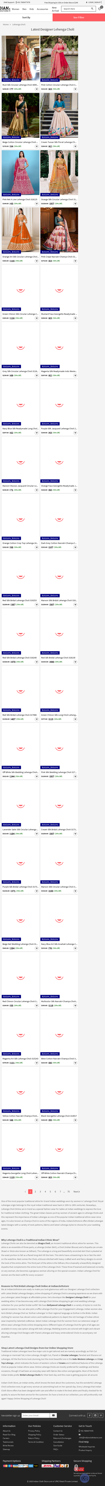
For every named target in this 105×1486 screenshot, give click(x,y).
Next (77, 1191)
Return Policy (33, 1438)
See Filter (78, 17)
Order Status (58, 1434)
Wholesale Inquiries (87, 1446)
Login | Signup (93, 2)
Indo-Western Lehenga (83, 1359)
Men (24, 9)
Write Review (8, 1445)
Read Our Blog (9, 1434)
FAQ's (55, 1449)
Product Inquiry (85, 1450)
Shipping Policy (34, 1434)
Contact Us (57, 1431)
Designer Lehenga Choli (77, 1297)
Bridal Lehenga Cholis (30, 1374)
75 (68, 1191)
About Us (6, 1431)
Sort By (26, 17)
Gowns (62, 1363)
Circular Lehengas (69, 1355)
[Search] (92, 8)
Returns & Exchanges (62, 1438)
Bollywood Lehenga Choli (59, 1305)
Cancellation (58, 1442)
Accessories (42, 9)
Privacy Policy (34, 1431)
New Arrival (55, 9)
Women (15, 9)
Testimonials (8, 1442)
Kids (32, 9)
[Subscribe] (53, 1415)
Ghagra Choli (44, 1243)
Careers (6, 1438)
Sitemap (6, 1449)
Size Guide (57, 1445)
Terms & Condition (36, 1442)
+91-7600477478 (86, 1431)
